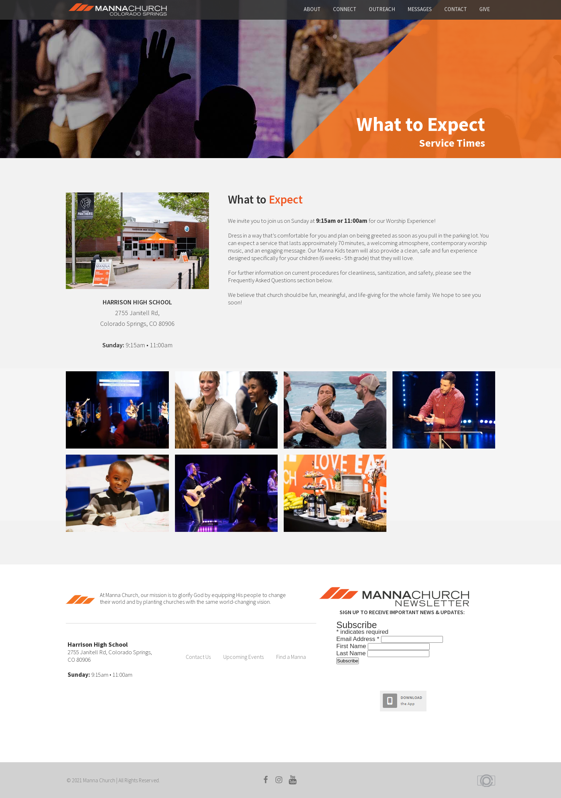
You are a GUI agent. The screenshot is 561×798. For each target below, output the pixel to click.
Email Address (358, 639)
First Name (352, 646)
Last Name (351, 653)
